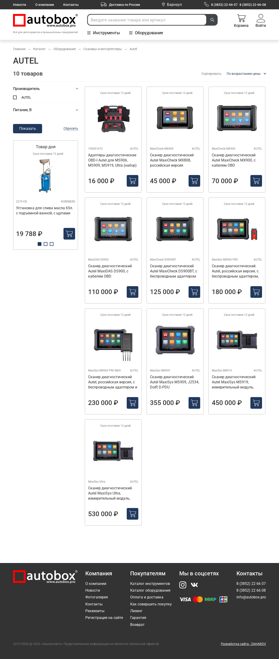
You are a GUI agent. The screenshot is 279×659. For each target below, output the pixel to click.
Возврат (137, 624)
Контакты (71, 5)
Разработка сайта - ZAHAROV (243, 644)
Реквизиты (94, 611)
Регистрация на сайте (104, 617)
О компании (44, 5)
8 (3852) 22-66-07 (224, 5)
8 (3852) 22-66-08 (252, 5)
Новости (19, 5)
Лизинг (136, 611)
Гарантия (138, 617)
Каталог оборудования (150, 590)
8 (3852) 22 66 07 (251, 583)
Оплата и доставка (146, 597)
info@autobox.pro (251, 597)
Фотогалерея (96, 597)
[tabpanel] (45, 195)
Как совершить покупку (151, 604)
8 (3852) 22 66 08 (251, 590)
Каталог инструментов (150, 583)
